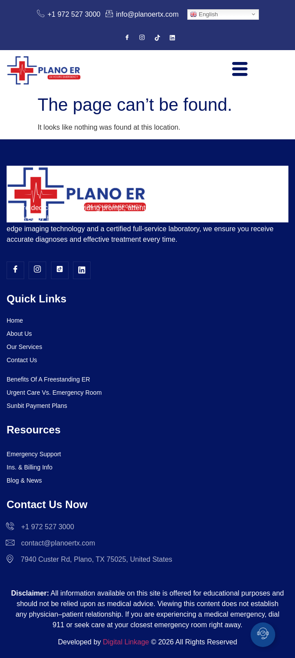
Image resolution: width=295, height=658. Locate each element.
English (204, 14)
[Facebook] (127, 38)
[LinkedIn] (172, 38)
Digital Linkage (126, 642)
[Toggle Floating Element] (263, 634)
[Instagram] (142, 38)
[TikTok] (157, 38)
